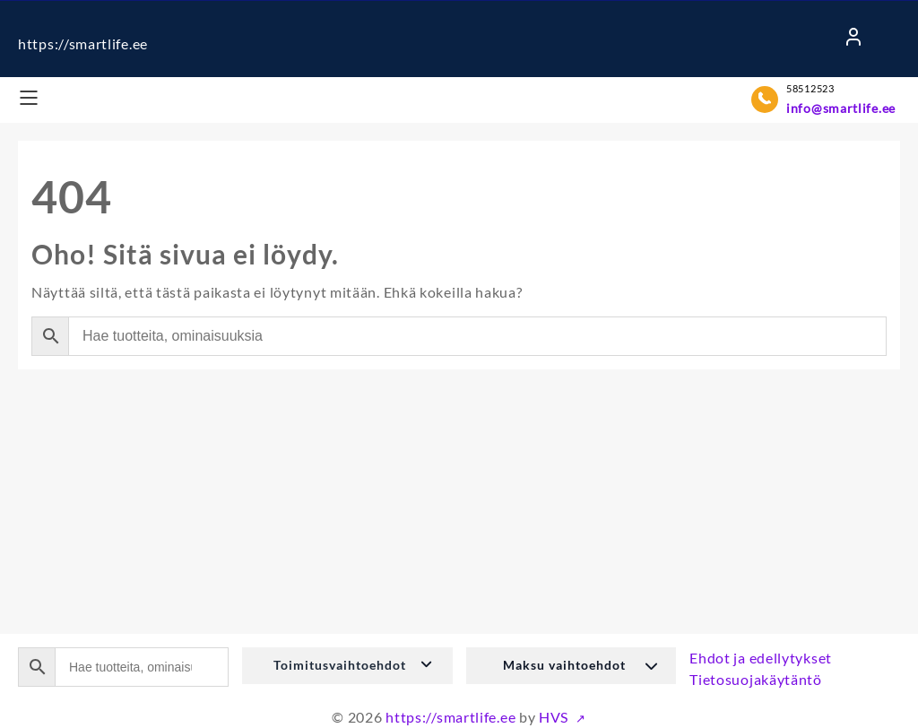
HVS (555, 716)
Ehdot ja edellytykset (760, 657)
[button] (347, 665)
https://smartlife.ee (83, 43)
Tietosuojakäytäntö (755, 679)
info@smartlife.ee (841, 108)
